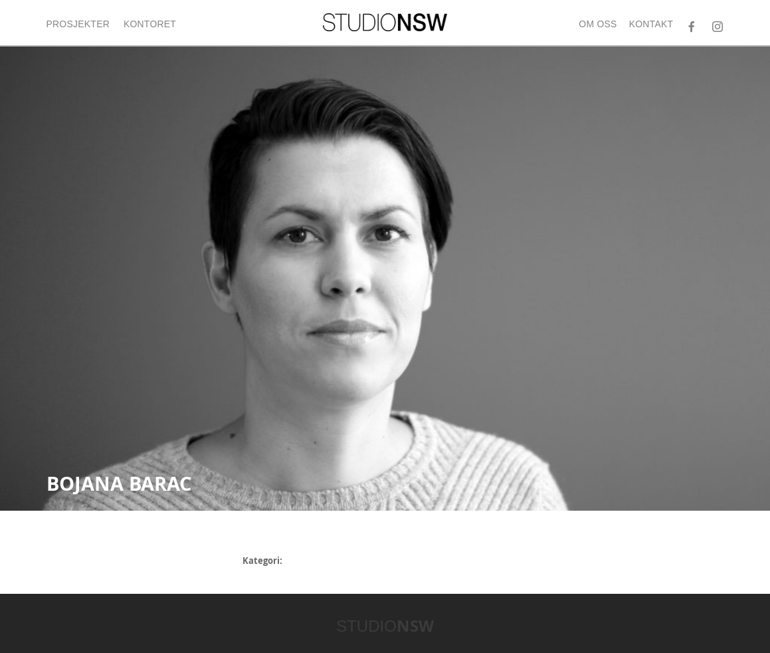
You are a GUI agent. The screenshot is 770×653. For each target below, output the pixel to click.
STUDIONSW (385, 22)
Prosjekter (78, 24)
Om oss (598, 24)
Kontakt (651, 24)
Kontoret (150, 24)
